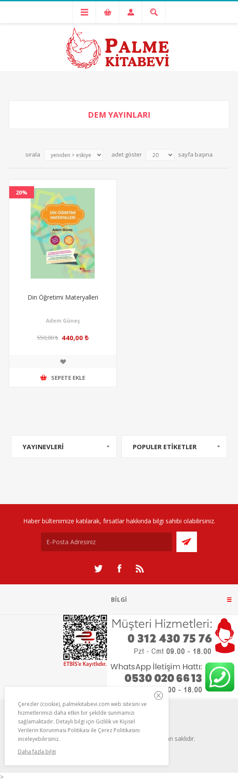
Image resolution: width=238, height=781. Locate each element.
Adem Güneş (63, 320)
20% (22, 192)
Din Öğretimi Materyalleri (63, 297)
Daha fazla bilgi (37, 751)
